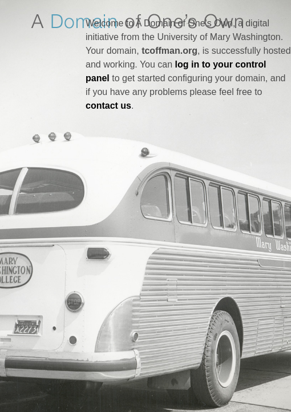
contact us (108, 105)
